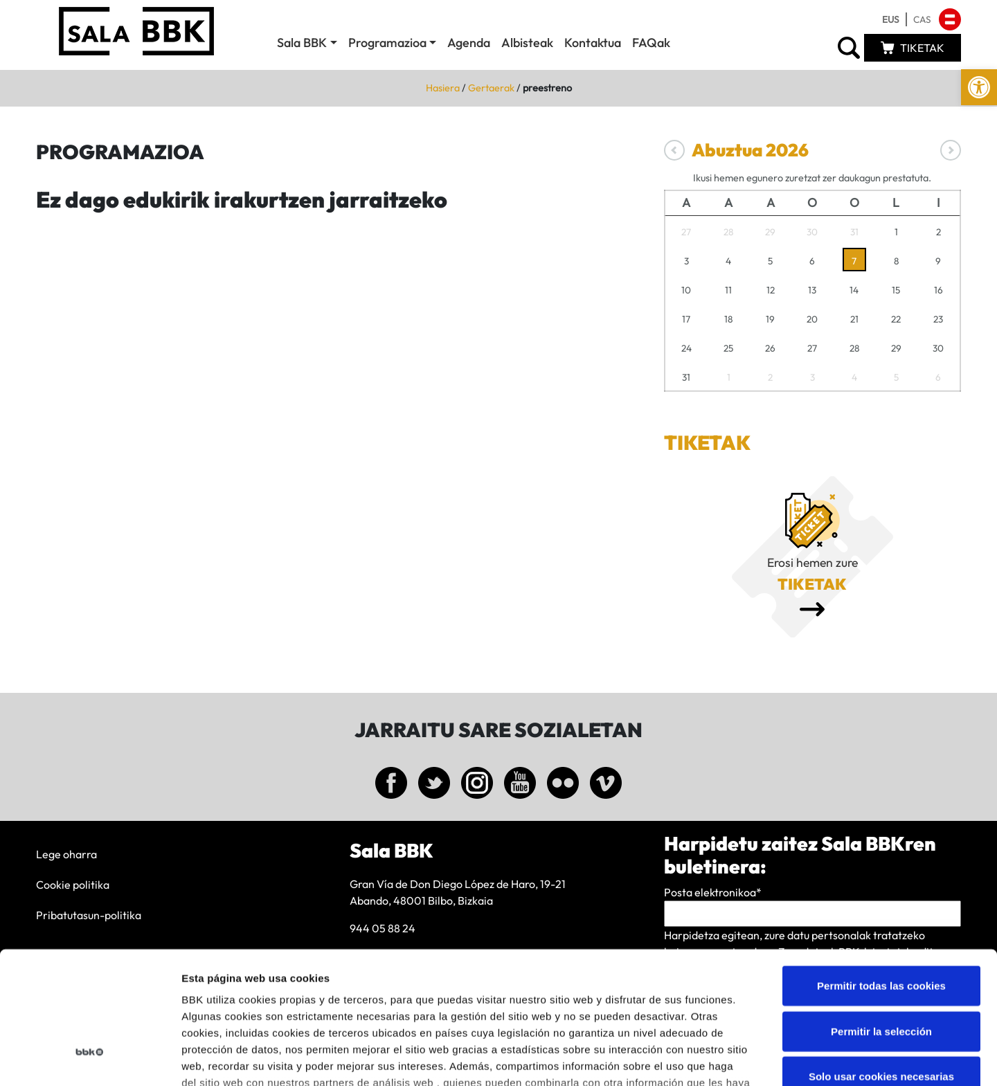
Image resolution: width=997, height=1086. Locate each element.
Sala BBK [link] (302, 43)
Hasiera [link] (443, 88)
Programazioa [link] (387, 43)
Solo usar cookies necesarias (881, 965)
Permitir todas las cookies (881, 874)
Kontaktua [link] (592, 43)
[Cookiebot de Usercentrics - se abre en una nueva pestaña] (89, 1059)
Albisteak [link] (527, 43)
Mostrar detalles (743, 1059)
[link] (979, 87)
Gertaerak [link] (491, 88)
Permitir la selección (881, 919)
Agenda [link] (468, 43)
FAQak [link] (651, 43)
